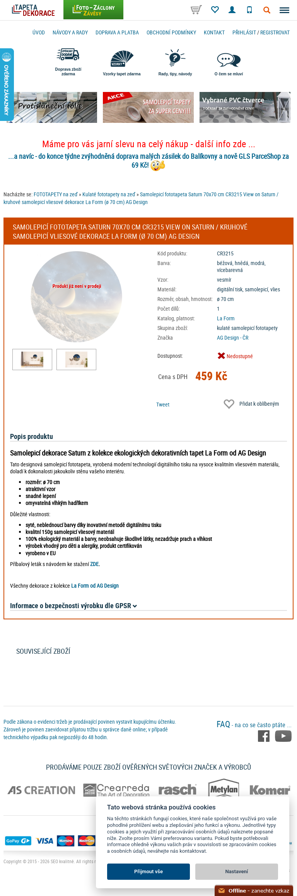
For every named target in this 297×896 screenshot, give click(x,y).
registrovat (275, 32)
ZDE (94, 564)
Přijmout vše (148, 871)
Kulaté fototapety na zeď (108, 194)
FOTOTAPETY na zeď (56, 194)
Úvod (38, 32)
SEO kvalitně (62, 861)
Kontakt (214, 32)
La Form (226, 318)
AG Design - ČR (232, 337)
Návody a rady (70, 32)
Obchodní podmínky (171, 32)
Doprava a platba (117, 32)
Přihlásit (244, 32)
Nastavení (236, 871)
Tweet (162, 404)
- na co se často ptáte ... (254, 725)
